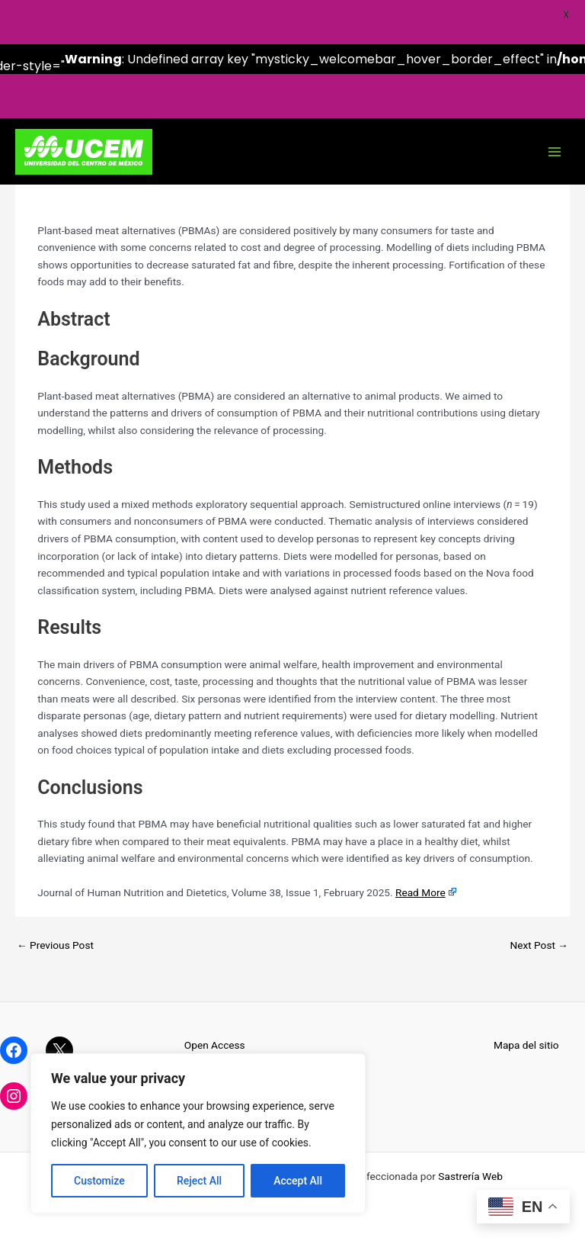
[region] (198, 1133)
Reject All (199, 1181)
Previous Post (55, 945)
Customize (99, 1181)
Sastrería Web (470, 1176)
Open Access (214, 1045)
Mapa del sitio (526, 1045)
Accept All (297, 1181)
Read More (420, 892)
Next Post (539, 945)
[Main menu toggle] (555, 152)
